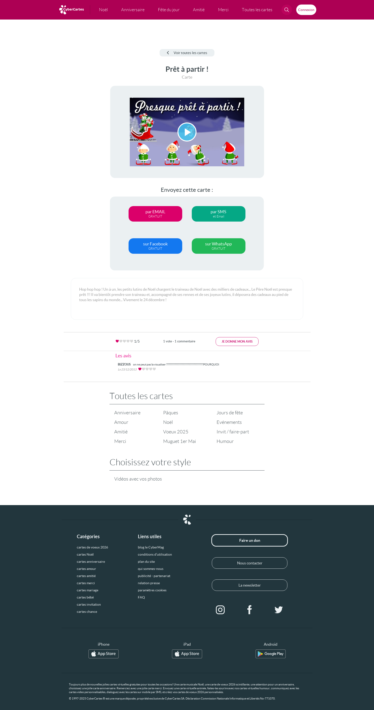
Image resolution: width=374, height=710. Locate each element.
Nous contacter (249, 563)
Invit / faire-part (233, 431)
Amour (121, 422)
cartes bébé (85, 597)
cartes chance (87, 612)
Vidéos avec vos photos (138, 479)
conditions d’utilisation (155, 554)
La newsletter (250, 585)
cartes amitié (86, 576)
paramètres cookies (152, 590)
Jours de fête (230, 412)
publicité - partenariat (154, 576)
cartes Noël (85, 554)
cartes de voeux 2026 (92, 547)
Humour (225, 441)
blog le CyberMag (151, 547)
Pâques (170, 412)
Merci (120, 441)
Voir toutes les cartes (187, 53)
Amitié (121, 431)
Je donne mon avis (237, 341)
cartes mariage (87, 590)
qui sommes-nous (150, 569)
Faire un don (249, 540)
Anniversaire (127, 412)
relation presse (149, 583)
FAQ (141, 597)
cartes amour (86, 569)
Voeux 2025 (175, 431)
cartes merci (86, 583)
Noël (168, 422)
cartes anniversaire (91, 561)
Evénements (229, 422)
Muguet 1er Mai (179, 441)
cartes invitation (89, 604)
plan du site (146, 561)
